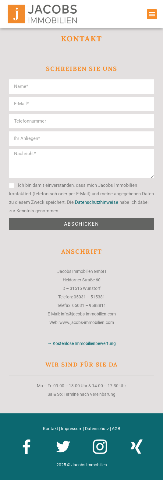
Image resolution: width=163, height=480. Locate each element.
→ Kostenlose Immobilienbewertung (82, 343)
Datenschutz (97, 428)
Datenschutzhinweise (96, 202)
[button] (152, 14)
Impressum (71, 428)
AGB (116, 428)
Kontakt (50, 428)
